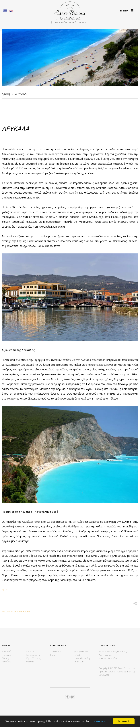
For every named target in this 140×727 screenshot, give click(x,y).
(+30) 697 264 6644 (70, 19)
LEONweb (104, 674)
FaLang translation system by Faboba (16, 611)
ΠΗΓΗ (5, 590)
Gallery (5, 658)
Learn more (100, 721)
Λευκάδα (6, 661)
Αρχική (6, 94)
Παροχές (6, 655)
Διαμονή (6, 651)
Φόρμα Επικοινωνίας (33, 653)
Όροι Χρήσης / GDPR (33, 660)
